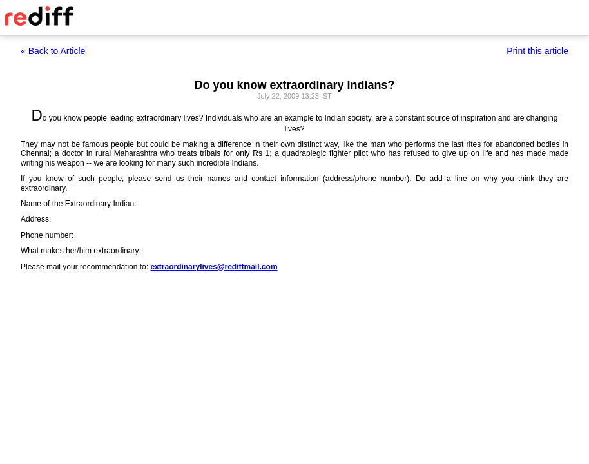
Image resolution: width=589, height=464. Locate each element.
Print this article (537, 51)
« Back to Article (53, 51)
